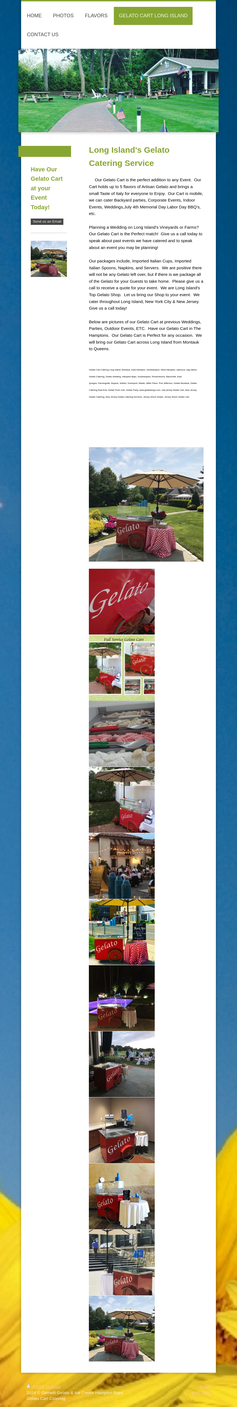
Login (205, 1386)
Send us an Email (47, 221)
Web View (200, 1392)
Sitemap (52, 1386)
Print (35, 1386)
